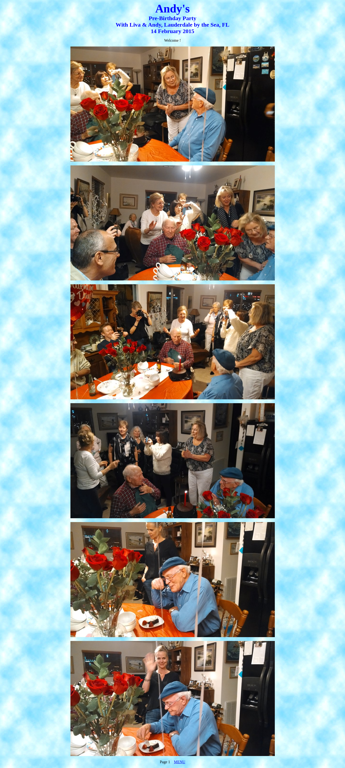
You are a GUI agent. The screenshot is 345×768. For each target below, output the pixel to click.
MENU (179, 762)
